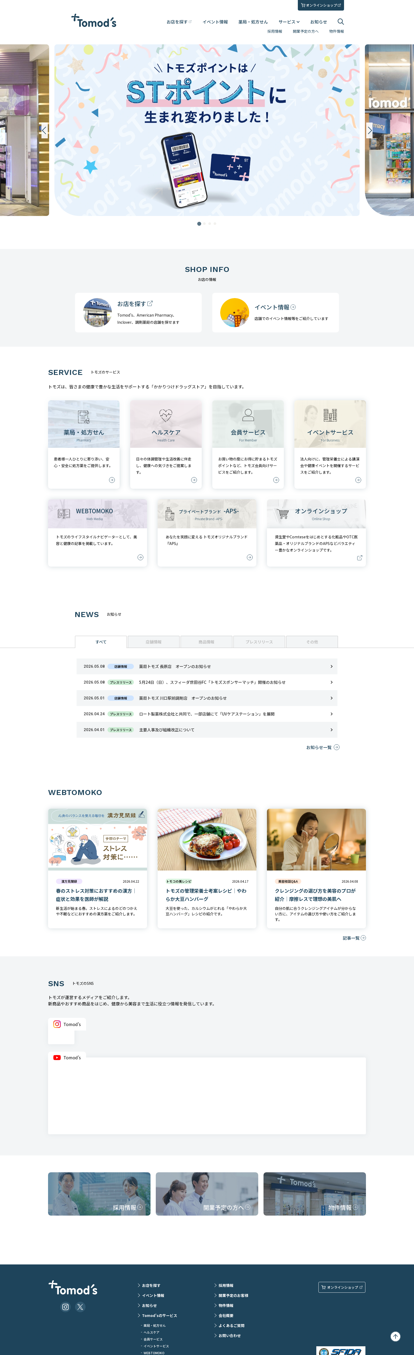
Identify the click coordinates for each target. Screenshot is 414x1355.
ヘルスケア (151, 1332)
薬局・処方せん (253, 21)
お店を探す (151, 1285)
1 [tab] (199, 223)
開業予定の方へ (306, 31)
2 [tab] (204, 223)
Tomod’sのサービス (159, 1315)
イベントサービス (156, 1346)
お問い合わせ (230, 1335)
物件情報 (336, 31)
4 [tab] (215, 223)
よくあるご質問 (231, 1325)
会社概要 (226, 1315)
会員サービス (153, 1339)
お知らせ (318, 21)
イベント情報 (215, 21)
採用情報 (274, 31)
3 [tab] (209, 223)
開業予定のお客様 (233, 1295)
